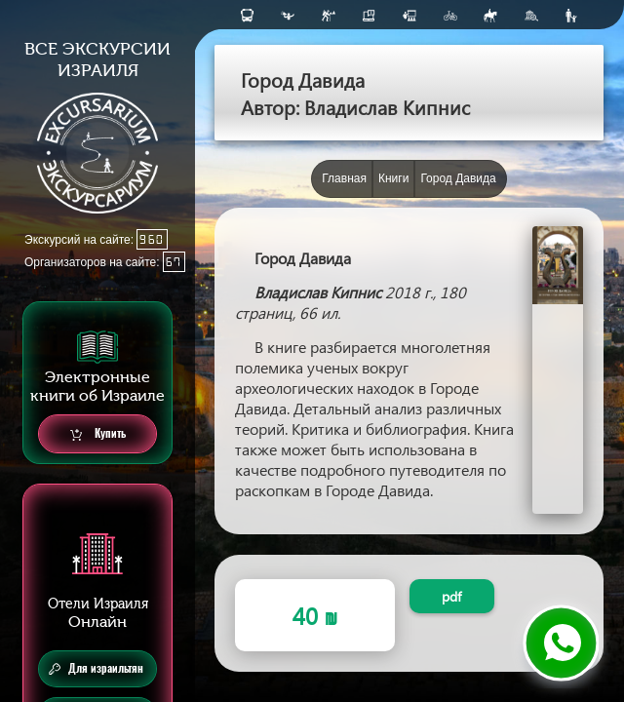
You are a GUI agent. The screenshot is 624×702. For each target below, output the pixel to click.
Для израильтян (96, 669)
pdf (451, 596)
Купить (98, 434)
